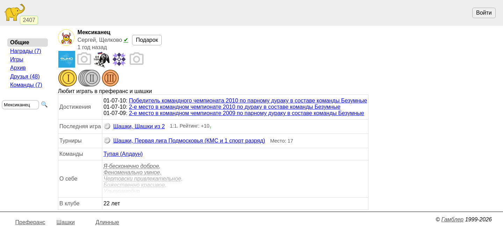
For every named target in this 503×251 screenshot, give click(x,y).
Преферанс (30, 222)
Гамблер (452, 219)
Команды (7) (26, 85)
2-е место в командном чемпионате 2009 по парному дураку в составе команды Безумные (246, 113)
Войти (484, 13)
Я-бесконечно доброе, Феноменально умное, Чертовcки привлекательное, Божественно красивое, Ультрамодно (143, 178)
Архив (18, 68)
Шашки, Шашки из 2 (134, 126)
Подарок (147, 40)
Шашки (66, 222)
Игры (16, 59)
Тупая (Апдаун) (123, 154)
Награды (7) (25, 51)
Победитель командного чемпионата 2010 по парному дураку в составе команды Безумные (248, 101)
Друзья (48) (25, 76)
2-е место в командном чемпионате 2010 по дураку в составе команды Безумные (235, 107)
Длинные (107, 222)
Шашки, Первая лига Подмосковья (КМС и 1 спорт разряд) (184, 141)
